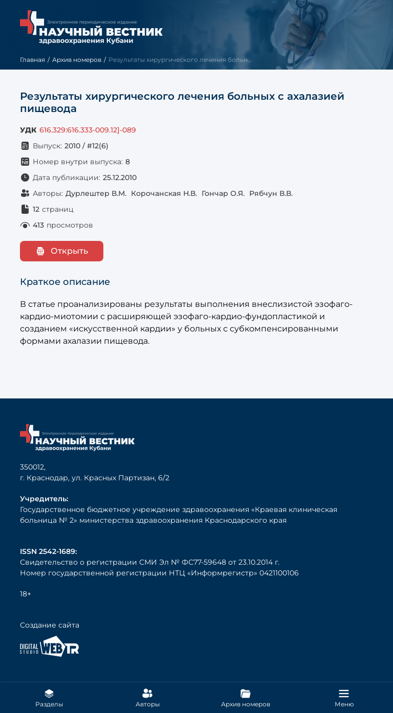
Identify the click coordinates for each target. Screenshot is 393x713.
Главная (32, 59)
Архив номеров (76, 59)
